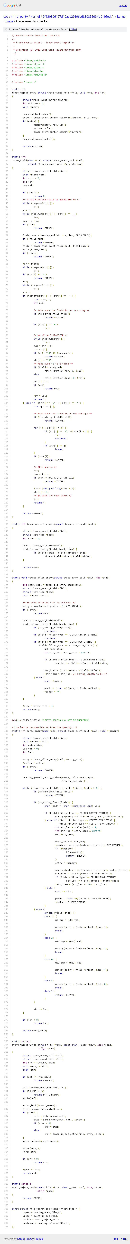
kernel (35, 16)
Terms (39, 1238)
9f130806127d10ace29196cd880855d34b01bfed (77, 16)
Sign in (123, 5)
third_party (19, 16)
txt (116, 1238)
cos (5, 16)
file (73, 29)
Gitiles (20, 1238)
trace (9, 21)
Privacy (30, 1238)
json (124, 1238)
